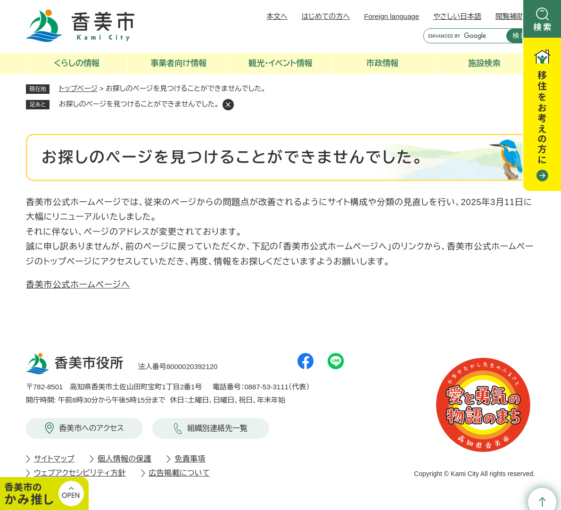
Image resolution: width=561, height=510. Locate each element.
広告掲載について (179, 473)
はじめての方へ (326, 16)
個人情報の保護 (124, 459)
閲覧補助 (509, 16)
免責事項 (189, 459)
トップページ (78, 88)
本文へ (277, 16)
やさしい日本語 (457, 16)
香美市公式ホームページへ (78, 284)
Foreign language (391, 16)
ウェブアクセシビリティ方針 (80, 473)
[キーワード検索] (463, 36)
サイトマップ (54, 459)
